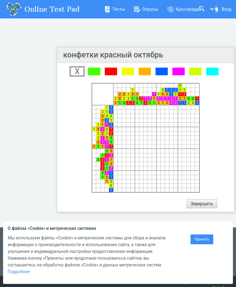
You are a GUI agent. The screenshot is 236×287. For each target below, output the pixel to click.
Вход (222, 9)
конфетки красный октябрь (113, 54)
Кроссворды (184, 9)
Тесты (114, 9)
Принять (202, 239)
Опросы (146, 9)
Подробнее (19, 271)
